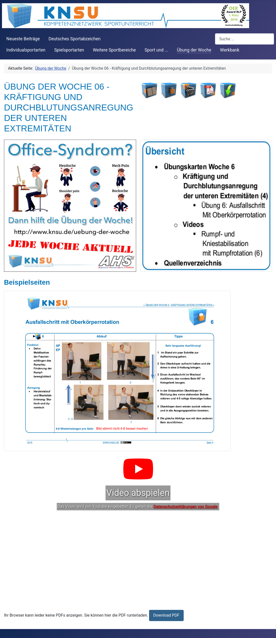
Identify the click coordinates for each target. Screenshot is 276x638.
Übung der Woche (194, 50)
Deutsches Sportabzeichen (75, 38)
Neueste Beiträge (23, 38)
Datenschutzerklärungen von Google (186, 506)
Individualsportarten (26, 50)
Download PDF (166, 615)
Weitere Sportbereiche (114, 50)
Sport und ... (156, 50)
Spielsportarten (69, 50)
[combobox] (244, 39)
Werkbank (229, 50)
